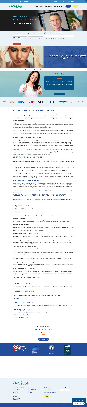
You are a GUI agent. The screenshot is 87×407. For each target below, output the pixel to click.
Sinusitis (42, 6)
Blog (31, 390)
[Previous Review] (45, 92)
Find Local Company (70, 404)
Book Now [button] (26, 1)
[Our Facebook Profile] (69, 390)
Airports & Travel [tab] (24, 281)
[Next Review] (73, 92)
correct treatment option (28, 130)
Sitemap (53, 404)
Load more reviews (43, 339)
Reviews (60, 6)
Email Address (32, 33)
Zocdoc (75, 6)
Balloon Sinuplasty (27, 69)
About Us (56, 6)
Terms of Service (21, 39)
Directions (15, 392)
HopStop (15, 299)
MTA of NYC (16, 298)
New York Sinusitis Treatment (20, 404)
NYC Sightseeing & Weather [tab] (44, 281)
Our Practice (32, 387)
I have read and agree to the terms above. (22, 41)
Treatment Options (20, 69)
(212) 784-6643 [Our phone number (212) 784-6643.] (48, 389)
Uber (56, 305)
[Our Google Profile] (61, 390)
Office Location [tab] (16, 281)
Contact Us (32, 392)
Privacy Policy (51, 38)
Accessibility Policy (63, 404)
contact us (39, 190)
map (51, 286)
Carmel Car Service (17, 314)
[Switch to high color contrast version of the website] (86, 1)
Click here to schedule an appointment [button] (50, 393)
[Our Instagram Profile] (65, 390)
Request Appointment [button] (79, 403)
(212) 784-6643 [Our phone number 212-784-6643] (70, 1)
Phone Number (48, 33)
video (46, 404)
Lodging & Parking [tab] (33, 281)
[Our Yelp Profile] (63, 390)
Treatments (36, 6)
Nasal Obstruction (49, 6)
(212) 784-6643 (58, 32)
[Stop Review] (60, 92)
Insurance (63, 33)
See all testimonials (59, 93)
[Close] (85, 399)
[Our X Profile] (67, 390)
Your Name (16, 33)
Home (15, 69)
